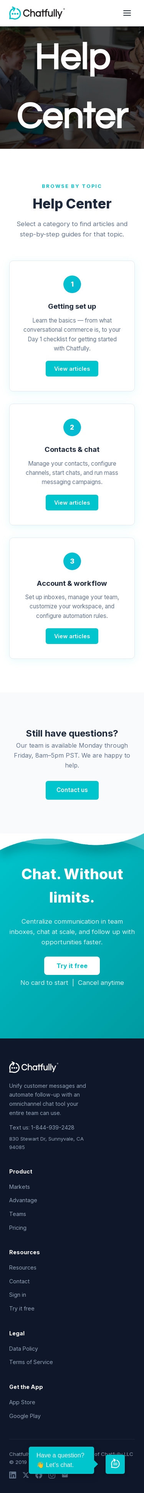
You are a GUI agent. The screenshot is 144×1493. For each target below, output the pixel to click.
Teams (17, 1214)
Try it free (72, 966)
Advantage (23, 1200)
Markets (19, 1186)
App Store (22, 1402)
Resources (22, 1267)
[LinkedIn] (12, 1476)
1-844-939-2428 (52, 1127)
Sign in (17, 1294)
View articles (72, 368)
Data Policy (23, 1348)
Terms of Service (31, 1362)
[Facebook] (38, 1476)
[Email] (64, 1476)
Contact (19, 1281)
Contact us (72, 790)
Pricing (17, 1227)
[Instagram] (51, 1476)
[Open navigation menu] (127, 13)
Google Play (25, 1416)
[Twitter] (25, 1476)
